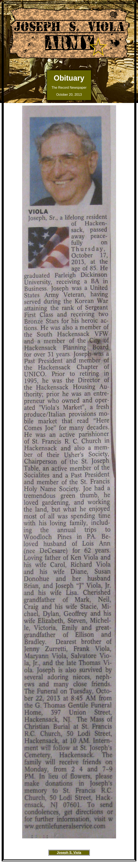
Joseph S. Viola (69, 852)
